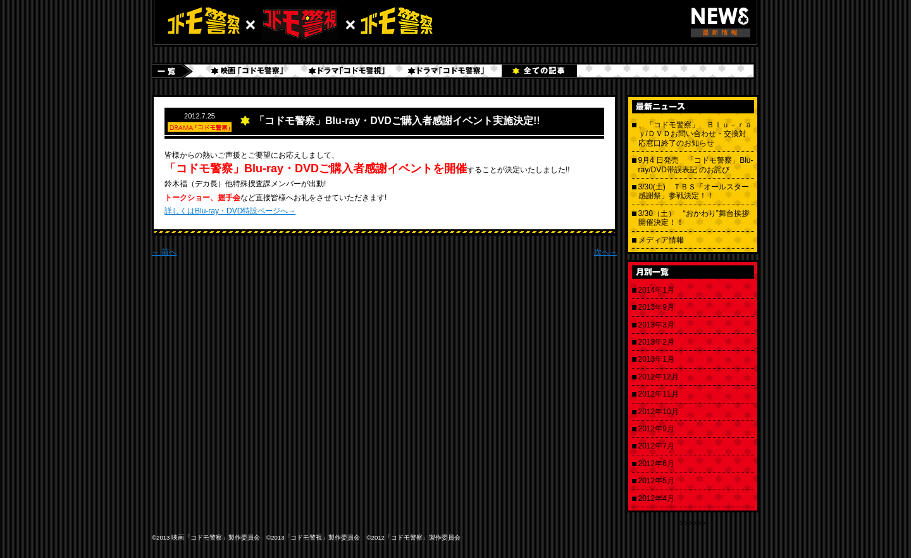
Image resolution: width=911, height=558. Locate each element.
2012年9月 (656, 428)
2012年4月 (656, 498)
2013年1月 (656, 359)
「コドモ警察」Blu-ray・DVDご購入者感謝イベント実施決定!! (397, 120)
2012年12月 (658, 376)
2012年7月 (656, 445)
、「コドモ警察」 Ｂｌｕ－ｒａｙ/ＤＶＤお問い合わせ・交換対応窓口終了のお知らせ (695, 134)
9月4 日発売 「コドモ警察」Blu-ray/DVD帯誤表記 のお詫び (695, 165)
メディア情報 (661, 240)
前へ (164, 252)
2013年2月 (656, 342)
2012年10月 (658, 411)
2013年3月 (656, 324)
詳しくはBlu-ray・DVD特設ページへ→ (229, 210)
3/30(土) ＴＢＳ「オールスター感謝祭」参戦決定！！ (693, 191)
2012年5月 (656, 480)
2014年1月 (656, 290)
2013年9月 (656, 307)
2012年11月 (658, 394)
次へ (605, 252)
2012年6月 (656, 463)
